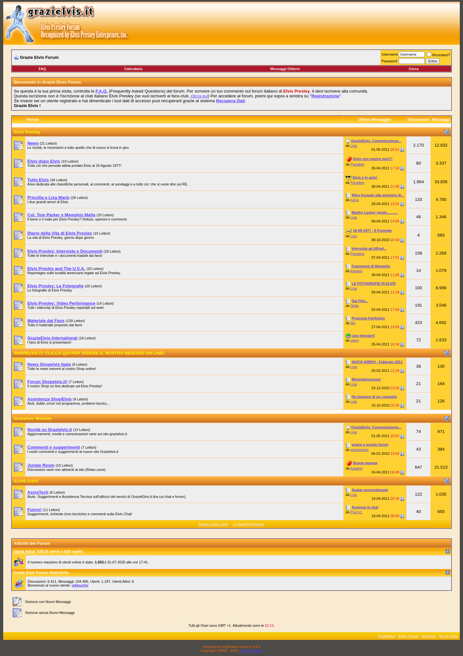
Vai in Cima (448, 636)
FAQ (42, 69)
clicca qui (199, 96)
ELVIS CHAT (26, 481)
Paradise (357, 164)
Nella (354, 306)
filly (353, 323)
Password (389, 61)
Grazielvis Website (33, 418)
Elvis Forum (408, 636)
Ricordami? (438, 55)
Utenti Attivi (24, 551)
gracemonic (359, 450)
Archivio (429, 636)
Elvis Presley (27, 132)
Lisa (353, 146)
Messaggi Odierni (285, 69)
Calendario (133, 69)
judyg (354, 200)
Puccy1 (356, 512)
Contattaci (386, 636)
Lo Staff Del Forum (248, 524)
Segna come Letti (213, 524)
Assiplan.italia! (251, 650)
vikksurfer (80, 585)
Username (390, 54)
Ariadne (356, 271)
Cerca (414, 69)
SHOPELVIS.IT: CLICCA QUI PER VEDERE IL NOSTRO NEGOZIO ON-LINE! (89, 353)
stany (354, 340)
